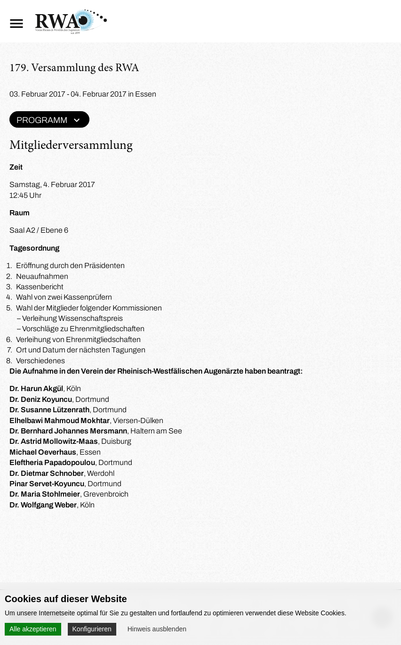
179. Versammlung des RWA (74, 68)
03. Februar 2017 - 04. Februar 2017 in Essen (82, 94)
